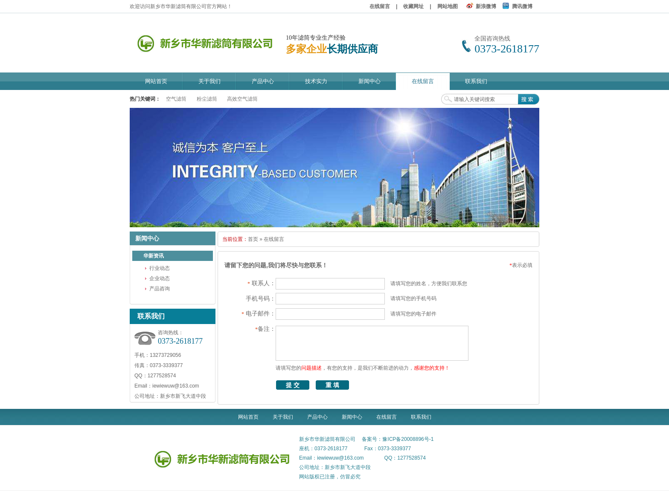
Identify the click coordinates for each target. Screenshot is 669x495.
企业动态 (159, 278)
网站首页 (248, 417)
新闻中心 (352, 417)
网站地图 (447, 6)
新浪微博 (486, 6)
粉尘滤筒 (207, 99)
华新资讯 (153, 256)
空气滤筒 (176, 99)
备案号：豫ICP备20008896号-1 (397, 439)
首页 (253, 239)
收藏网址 (413, 6)
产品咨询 (159, 289)
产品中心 (317, 417)
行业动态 (159, 268)
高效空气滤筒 (242, 99)
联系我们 (421, 417)
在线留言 (379, 6)
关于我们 (283, 417)
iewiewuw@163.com (175, 386)
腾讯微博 (522, 6)
